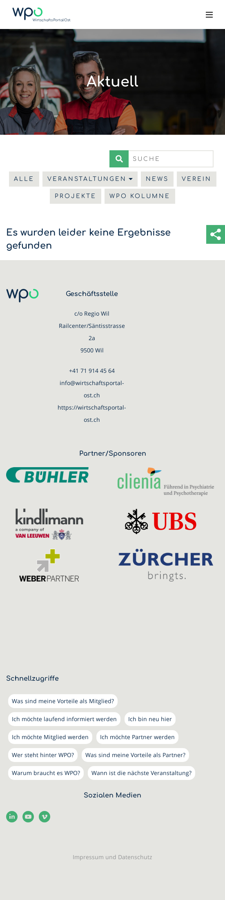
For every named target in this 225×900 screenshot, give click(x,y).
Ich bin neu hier (150, 719)
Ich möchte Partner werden (137, 737)
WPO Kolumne (139, 196)
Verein (197, 179)
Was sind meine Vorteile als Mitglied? (63, 701)
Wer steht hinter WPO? (43, 755)
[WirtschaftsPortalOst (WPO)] (41, 14)
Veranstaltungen (87, 179)
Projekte (75, 196)
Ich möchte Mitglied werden (50, 737)
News (157, 179)
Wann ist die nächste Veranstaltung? (141, 773)
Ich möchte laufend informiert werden (64, 719)
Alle (24, 179)
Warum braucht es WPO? (46, 773)
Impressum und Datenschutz (112, 857)
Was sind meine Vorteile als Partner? (135, 755)
